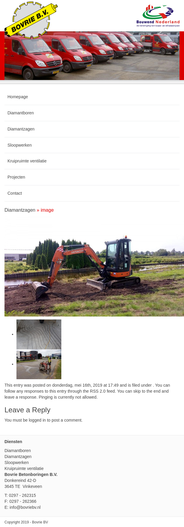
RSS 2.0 (98, 391)
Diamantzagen (20, 129)
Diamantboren (20, 112)
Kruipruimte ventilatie (27, 161)
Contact (14, 193)
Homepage (17, 96)
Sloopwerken (19, 145)
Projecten (16, 177)
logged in (37, 420)
